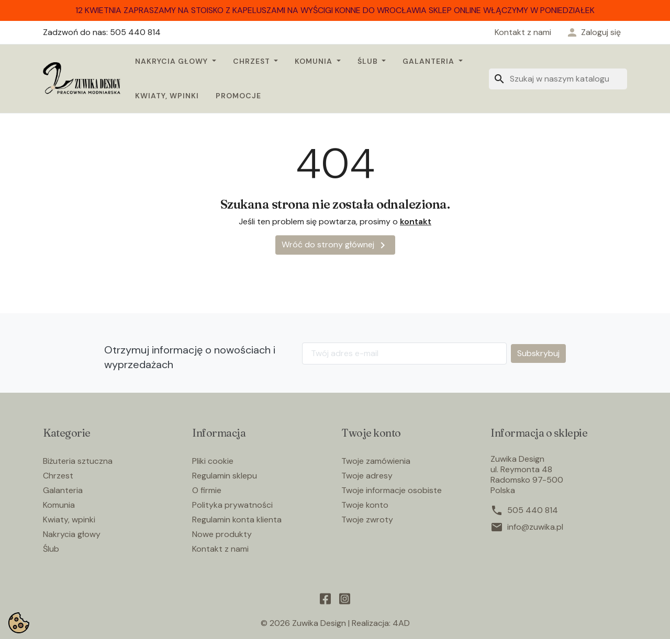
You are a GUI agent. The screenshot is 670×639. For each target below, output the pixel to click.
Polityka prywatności (232, 504)
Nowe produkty (222, 534)
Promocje (238, 95)
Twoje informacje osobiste (391, 490)
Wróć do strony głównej (335, 245)
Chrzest (252, 61)
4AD (401, 623)
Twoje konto (364, 504)
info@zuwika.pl (535, 527)
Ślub (369, 61)
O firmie (206, 490)
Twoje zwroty (367, 519)
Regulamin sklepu (224, 475)
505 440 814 (532, 510)
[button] (593, 32)
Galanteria (429, 61)
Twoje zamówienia (375, 460)
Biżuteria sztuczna (78, 460)
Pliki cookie (212, 460)
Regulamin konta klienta (237, 519)
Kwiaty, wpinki (167, 95)
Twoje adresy (367, 475)
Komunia (314, 61)
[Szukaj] (558, 79)
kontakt (415, 221)
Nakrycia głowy (172, 61)
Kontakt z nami (523, 32)
